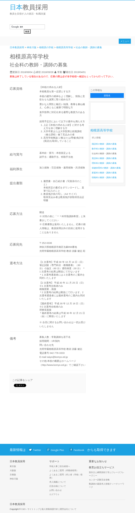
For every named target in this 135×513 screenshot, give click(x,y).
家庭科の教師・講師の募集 (104, 172)
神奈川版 (14, 479)
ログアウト (54, 494)
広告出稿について (57, 486)
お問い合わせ (55, 490)
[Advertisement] (108, 111)
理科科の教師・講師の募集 (104, 163)
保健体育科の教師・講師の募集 (106, 168)
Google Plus (55, 450)
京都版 (13, 474)
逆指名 (107, 95)
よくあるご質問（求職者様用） (63, 470)
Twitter (35, 450)
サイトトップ (33, 509)
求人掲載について (57, 482)
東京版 (13, 466)
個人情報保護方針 (49, 509)
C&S (23, 509)
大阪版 (13, 470)
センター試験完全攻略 (99, 480)
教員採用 (29, 7)
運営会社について (68, 509)
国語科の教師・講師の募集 (104, 144)
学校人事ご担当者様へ (59, 466)
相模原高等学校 (101, 130)
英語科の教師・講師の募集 (104, 158)
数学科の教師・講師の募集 (104, 149)
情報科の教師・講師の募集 (104, 177)
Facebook (77, 450)
